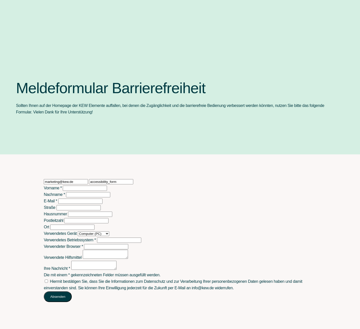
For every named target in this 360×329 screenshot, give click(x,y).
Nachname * (54, 194)
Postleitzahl (53, 220)
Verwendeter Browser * (63, 246)
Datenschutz (154, 284)
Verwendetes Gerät (60, 233)
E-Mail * (50, 201)
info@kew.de (203, 291)
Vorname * (53, 188)
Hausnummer (55, 214)
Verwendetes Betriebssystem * (70, 240)
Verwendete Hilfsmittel (63, 259)
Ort (46, 227)
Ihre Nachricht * (57, 271)
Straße (49, 207)
